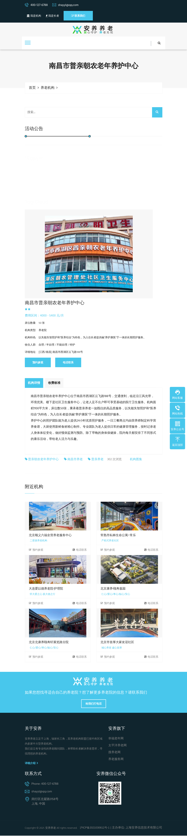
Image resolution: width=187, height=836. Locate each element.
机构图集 (136, 459)
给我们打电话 (94, 704)
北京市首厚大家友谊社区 (117, 642)
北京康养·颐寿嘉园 (113, 589)
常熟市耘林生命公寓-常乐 (118, 535)
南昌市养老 (75, 460)
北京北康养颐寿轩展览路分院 (49, 642)
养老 (30, 208)
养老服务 (46, 208)
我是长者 (52, 16)
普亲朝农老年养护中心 (43, 460)
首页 (32, 88)
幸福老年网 (116, 739)
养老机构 (47, 88)
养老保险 (137, 208)
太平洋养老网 (117, 746)
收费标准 (54, 383)
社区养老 (83, 208)
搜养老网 (114, 753)
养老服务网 (116, 760)
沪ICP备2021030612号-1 (95, 827)
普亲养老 (97, 460)
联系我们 (78, 16)
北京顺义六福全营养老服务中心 (50, 535)
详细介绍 (31, 763)
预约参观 (37, 362)
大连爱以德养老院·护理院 (46, 589)
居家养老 (65, 208)
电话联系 (68, 362)
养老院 (101, 208)
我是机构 (34, 16)
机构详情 (34, 383)
